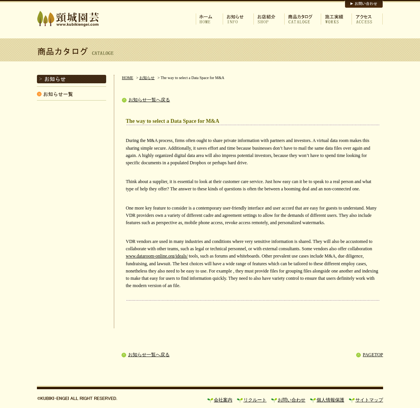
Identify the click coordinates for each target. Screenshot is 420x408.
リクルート (255, 400)
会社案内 (223, 400)
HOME (127, 78)
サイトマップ (369, 400)
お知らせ (147, 78)
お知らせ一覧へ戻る (149, 99)
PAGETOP (373, 354)
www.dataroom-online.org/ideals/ (157, 256)
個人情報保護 (330, 400)
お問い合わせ (291, 400)
